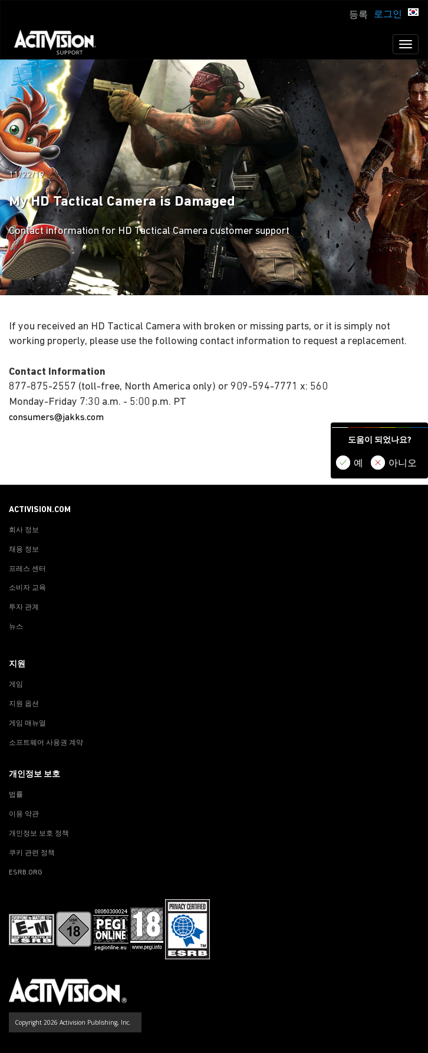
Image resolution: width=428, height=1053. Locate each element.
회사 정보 (24, 530)
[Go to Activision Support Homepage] (61, 44)
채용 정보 (24, 549)
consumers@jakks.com (56, 417)
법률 (16, 794)
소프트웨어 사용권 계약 (46, 743)
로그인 (388, 14)
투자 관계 (24, 607)
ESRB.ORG (25, 872)
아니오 (403, 463)
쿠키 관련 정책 (32, 853)
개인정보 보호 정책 (39, 833)
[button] (413, 13)
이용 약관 (24, 814)
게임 (16, 684)
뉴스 (16, 627)
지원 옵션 (24, 704)
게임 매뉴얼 (27, 723)
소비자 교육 (27, 588)
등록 (358, 15)
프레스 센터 (27, 569)
